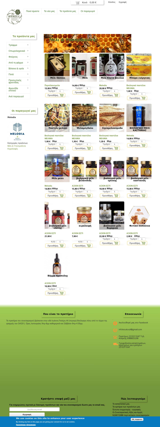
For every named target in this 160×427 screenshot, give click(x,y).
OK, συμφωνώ (137, 419)
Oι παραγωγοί (88, 11)
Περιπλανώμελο (52, 85)
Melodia (103, 85)
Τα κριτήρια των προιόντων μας (126, 407)
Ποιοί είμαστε (32, 11)
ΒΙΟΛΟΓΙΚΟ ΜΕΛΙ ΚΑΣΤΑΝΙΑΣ (140, 129)
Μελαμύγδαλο (85, 128)
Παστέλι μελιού (58, 128)
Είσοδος (111, 2)
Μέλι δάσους (57, 78)
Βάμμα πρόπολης (58, 275)
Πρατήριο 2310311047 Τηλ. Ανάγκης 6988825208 (131, 337)
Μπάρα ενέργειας (139, 78)
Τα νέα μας (49, 11)
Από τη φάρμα (17, 62)
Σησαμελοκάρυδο (112, 128)
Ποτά (17, 74)
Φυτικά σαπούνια (139, 226)
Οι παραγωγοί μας (24, 110)
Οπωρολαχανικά (17, 51)
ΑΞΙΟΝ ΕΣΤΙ (77, 186)
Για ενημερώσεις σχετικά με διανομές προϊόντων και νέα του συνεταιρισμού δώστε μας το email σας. (57, 405)
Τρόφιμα (17, 45)
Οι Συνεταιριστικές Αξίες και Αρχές (127, 412)
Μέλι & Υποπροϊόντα (17, 146)
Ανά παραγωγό (16, 96)
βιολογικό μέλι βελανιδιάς (85, 179)
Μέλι (85, 78)
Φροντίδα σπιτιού (17, 89)
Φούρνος (17, 57)
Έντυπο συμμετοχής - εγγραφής (126, 410)
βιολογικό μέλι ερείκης (112, 179)
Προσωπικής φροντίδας (17, 81)
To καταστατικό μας (121, 404)
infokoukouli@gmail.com (130, 329)
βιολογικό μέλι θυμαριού (112, 227)
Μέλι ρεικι (58, 178)
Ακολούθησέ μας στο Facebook (133, 322)
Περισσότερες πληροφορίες (26, 425)
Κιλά (53, 241)
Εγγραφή (122, 2)
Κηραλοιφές (13, 149)
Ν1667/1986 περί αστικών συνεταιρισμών (130, 415)
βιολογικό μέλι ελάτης (57, 227)
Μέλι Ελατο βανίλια (112, 78)
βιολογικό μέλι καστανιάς (139, 179)
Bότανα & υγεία (17, 68)
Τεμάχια (52, 91)
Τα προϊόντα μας (68, 11)
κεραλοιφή (85, 226)
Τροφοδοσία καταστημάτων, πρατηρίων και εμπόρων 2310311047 (132, 344)
